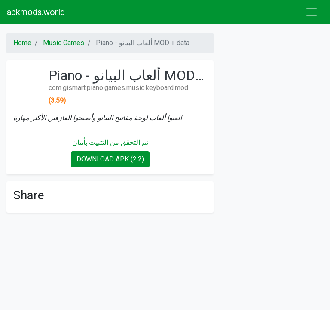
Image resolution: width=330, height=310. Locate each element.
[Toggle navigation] (311, 12)
